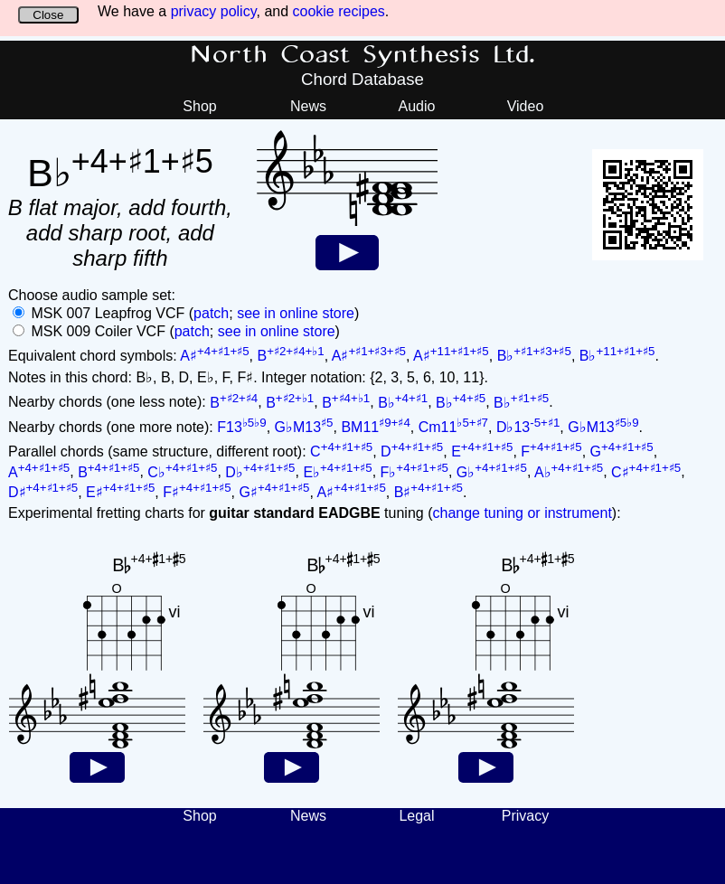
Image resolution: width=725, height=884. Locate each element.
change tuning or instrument (521, 513)
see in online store (295, 313)
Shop (199, 106)
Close (48, 15)
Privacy (525, 815)
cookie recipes (339, 11)
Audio (417, 106)
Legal (416, 815)
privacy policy (214, 11)
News (308, 106)
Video (525, 106)
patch (211, 313)
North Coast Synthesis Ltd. (363, 55)
